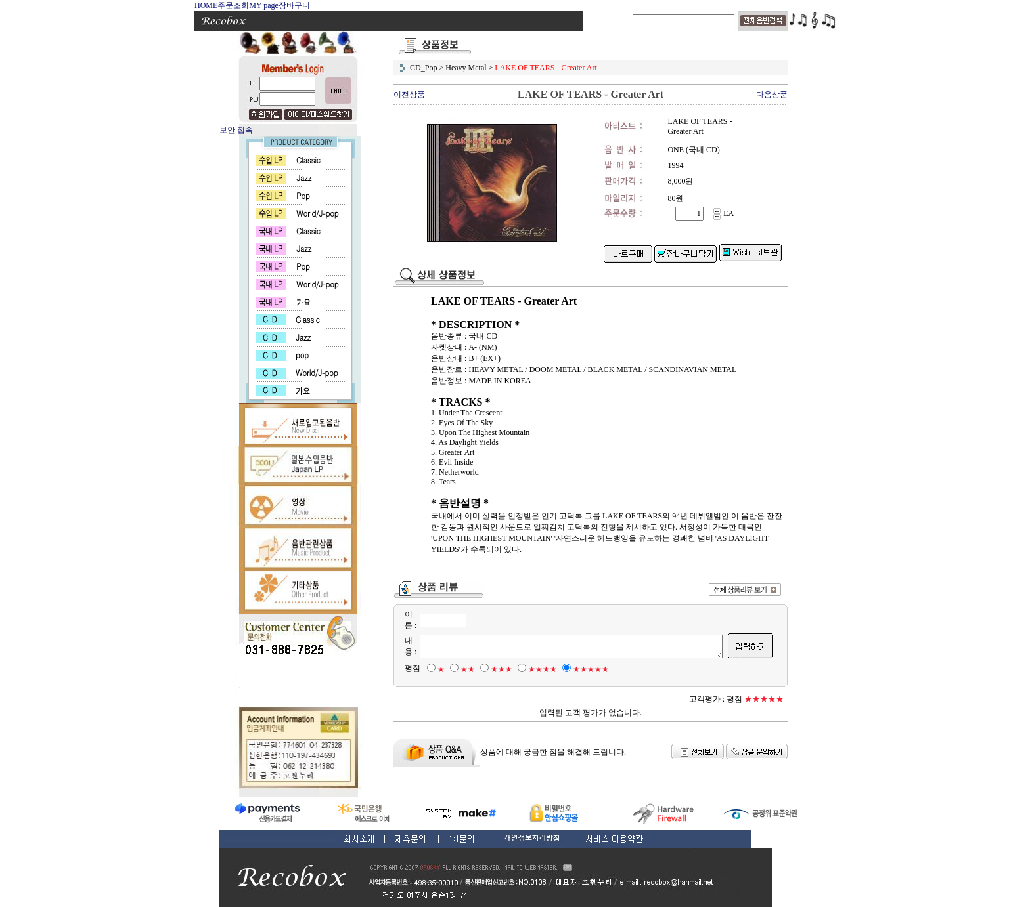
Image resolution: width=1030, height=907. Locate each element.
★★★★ (535, 669)
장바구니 (294, 5)
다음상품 (772, 94)
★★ (460, 669)
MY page (264, 5)
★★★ (494, 669)
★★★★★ (584, 669)
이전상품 (409, 94)
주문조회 (233, 5)
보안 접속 (236, 130)
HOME (205, 5)
